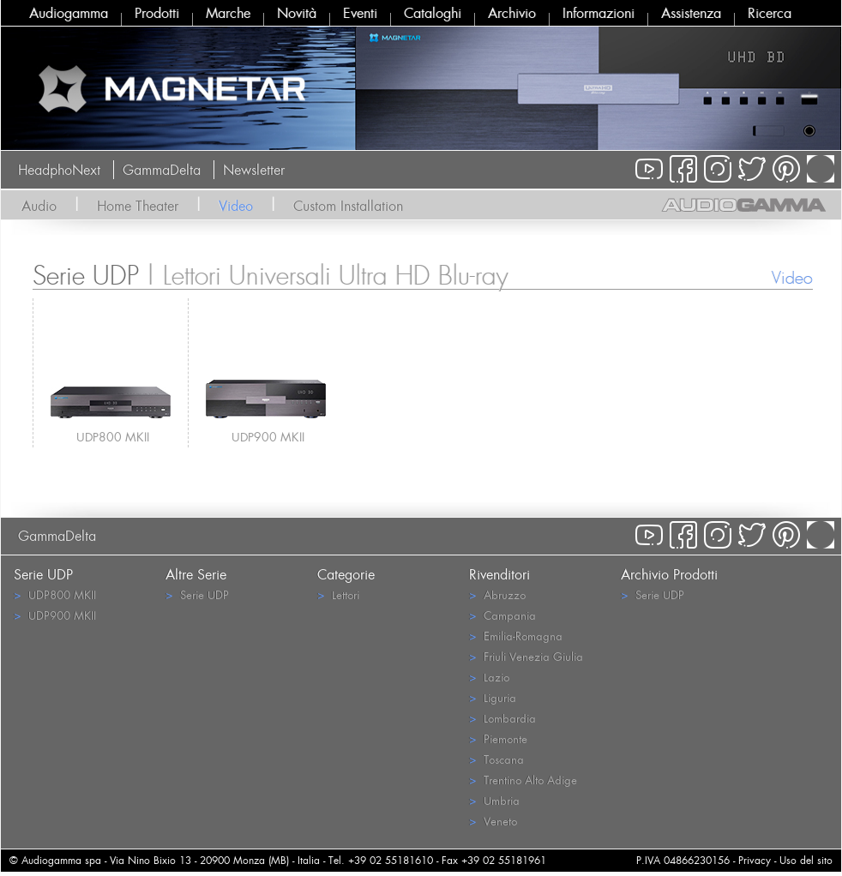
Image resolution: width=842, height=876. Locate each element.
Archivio (512, 12)
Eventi (360, 12)
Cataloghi (432, 12)
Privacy (754, 860)
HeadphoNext (59, 169)
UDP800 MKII (112, 437)
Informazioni (598, 12)
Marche (228, 12)
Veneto (493, 821)
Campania (502, 615)
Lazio (489, 677)
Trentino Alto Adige (523, 779)
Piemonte (498, 738)
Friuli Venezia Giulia (526, 656)
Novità (296, 12)
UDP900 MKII (268, 437)
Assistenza (691, 12)
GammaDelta (162, 169)
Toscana (496, 759)
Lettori (338, 594)
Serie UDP (197, 594)
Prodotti (157, 12)
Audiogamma (68, 12)
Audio (39, 205)
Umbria (494, 800)
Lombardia (502, 718)
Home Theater (137, 205)
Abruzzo (497, 594)
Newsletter (254, 169)
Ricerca (769, 12)
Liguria (492, 697)
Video (236, 205)
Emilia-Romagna (515, 635)
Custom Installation (348, 205)
